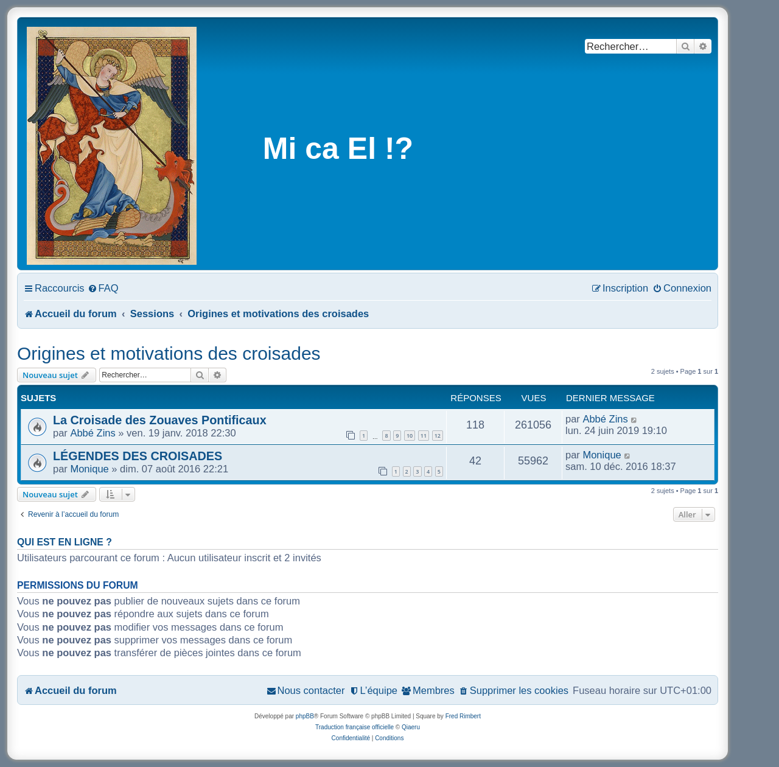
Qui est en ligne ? (64, 542)
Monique (89, 468)
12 (438, 436)
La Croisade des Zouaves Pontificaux (160, 420)
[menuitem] (103, 288)
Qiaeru (411, 727)
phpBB (305, 716)
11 (424, 436)
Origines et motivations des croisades (169, 353)
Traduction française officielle (354, 727)
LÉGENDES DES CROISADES (137, 456)
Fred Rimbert (463, 716)
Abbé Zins (92, 432)
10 (410, 436)
